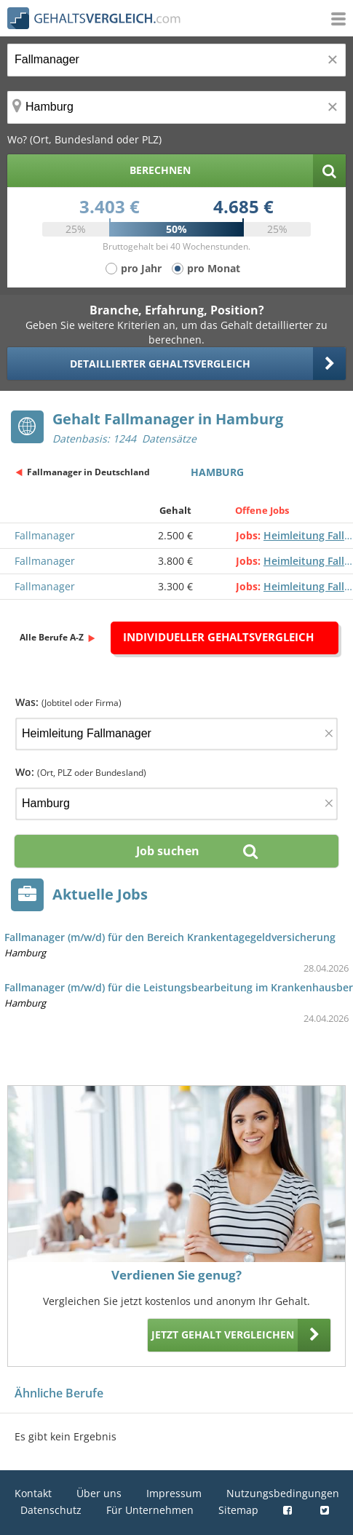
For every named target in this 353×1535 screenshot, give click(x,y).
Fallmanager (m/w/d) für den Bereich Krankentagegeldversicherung (170, 937)
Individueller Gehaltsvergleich (218, 637)
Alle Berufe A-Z (52, 637)
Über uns (99, 1493)
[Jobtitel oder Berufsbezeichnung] (176, 60)
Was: (68, 702)
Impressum (174, 1493)
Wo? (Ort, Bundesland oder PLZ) (84, 139)
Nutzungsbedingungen (282, 1493)
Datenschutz (51, 1510)
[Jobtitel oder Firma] (176, 734)
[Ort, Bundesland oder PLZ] (176, 107)
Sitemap (238, 1510)
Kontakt (33, 1493)
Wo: (80, 772)
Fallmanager (45, 535)
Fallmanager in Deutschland (88, 472)
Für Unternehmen (150, 1510)
